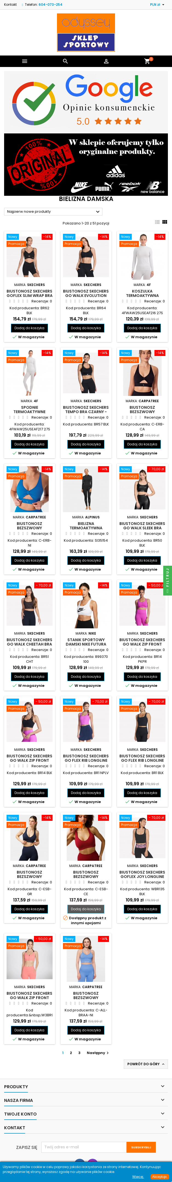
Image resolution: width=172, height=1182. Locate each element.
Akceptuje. (160, 1177)
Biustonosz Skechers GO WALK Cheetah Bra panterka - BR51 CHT (29, 644)
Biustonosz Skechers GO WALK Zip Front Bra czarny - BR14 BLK (29, 760)
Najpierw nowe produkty (54, 212)
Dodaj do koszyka (29, 328)
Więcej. (138, 1176)
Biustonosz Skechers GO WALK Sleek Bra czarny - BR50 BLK (142, 528)
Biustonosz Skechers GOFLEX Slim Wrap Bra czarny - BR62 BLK (30, 295)
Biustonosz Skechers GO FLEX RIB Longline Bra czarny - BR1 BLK (142, 760)
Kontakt (10, 4)
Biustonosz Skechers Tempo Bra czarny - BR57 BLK (86, 412)
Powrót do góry (146, 1064)
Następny (98, 1052)
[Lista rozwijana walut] (158, 4)
